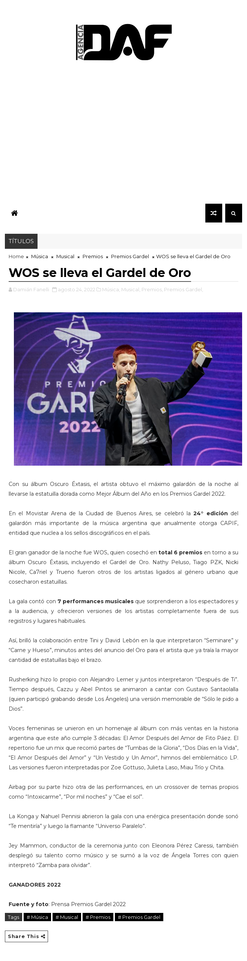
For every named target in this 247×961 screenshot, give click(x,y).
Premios (93, 256)
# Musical (67, 917)
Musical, (130, 289)
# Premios (98, 917)
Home (16, 256)
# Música (37, 917)
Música (39, 256)
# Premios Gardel (139, 917)
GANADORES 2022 (35, 884)
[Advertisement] (123, 135)
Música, (111, 289)
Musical (65, 256)
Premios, (152, 289)
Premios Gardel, (183, 289)
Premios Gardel (130, 256)
